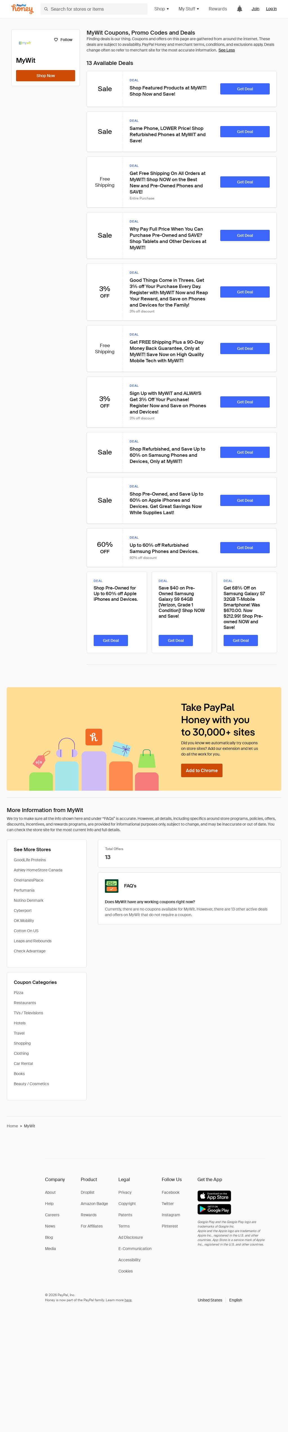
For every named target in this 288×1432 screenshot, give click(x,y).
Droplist (87, 1192)
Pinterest (170, 1226)
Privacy (125, 1192)
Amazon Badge (94, 1203)
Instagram (171, 1214)
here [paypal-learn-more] (128, 1300)
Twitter (168, 1203)
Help (49, 1203)
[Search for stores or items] (94, 9)
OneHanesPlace (28, 880)
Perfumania (24, 890)
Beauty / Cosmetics (31, 1083)
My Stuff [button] (189, 9)
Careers (52, 1214)
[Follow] (63, 39)
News (50, 1226)
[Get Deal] (245, 89)
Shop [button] (162, 9)
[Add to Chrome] (201, 770)
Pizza (18, 992)
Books (19, 1073)
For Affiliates (92, 1226)
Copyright (127, 1203)
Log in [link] (271, 8)
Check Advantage (30, 951)
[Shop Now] (45, 75)
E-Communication (135, 1248)
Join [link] (255, 8)
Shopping (22, 1043)
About (50, 1192)
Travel (19, 1033)
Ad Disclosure (130, 1237)
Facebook (170, 1192)
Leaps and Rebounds (32, 940)
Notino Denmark (28, 900)
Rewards (218, 9)
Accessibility (129, 1259)
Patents (125, 1214)
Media (50, 1248)
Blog (49, 1237)
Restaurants (25, 1002)
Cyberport (23, 910)
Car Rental (23, 1063)
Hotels (20, 1023)
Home (12, 1125)
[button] (220, 1300)
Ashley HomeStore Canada (38, 870)
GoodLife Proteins (30, 859)
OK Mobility (24, 920)
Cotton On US (26, 930)
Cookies (125, 1271)
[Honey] (22, 9)
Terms (124, 1226)
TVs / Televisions (28, 1012)
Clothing (21, 1053)
